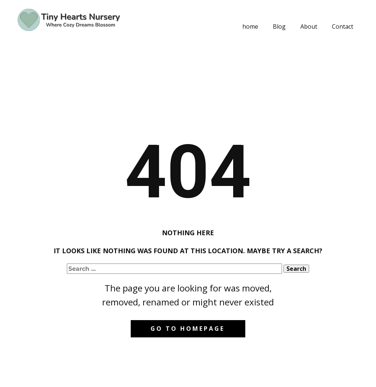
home (250, 26)
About (308, 26)
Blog (279, 26)
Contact (342, 26)
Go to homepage (188, 329)
